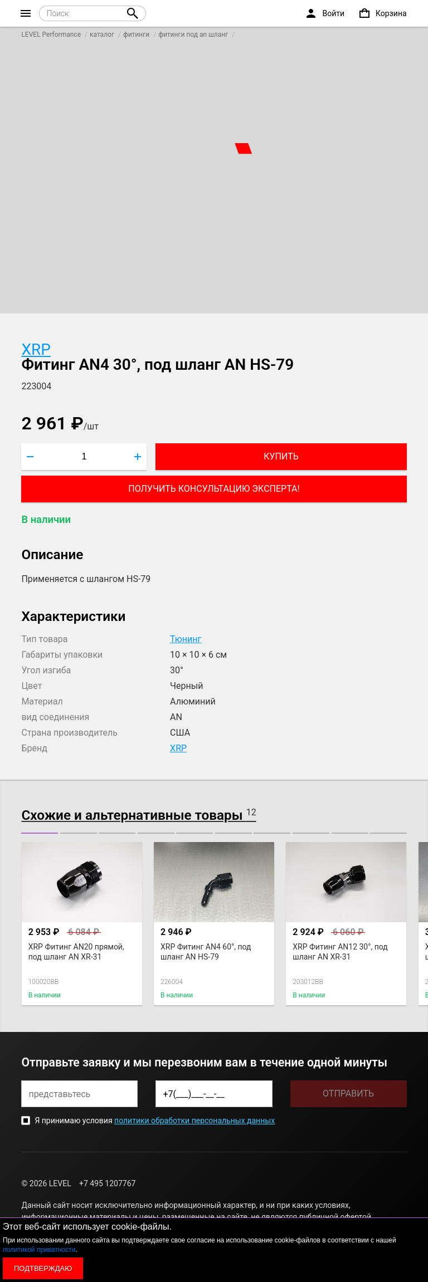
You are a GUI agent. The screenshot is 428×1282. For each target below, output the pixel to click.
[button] (39, 833)
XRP (35, 349)
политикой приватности (39, 1250)
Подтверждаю (43, 1268)
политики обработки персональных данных (194, 1120)
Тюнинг (185, 639)
